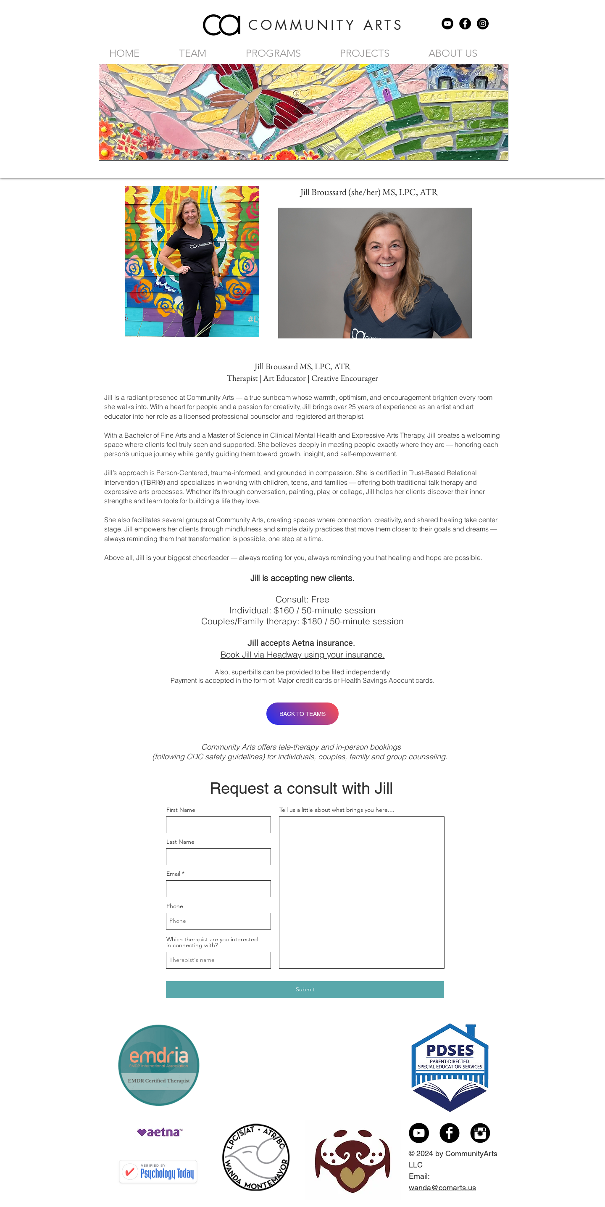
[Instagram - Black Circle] (483, 23)
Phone (174, 906)
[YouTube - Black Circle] (447, 23)
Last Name (180, 842)
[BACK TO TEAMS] (302, 714)
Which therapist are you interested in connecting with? (212, 942)
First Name (180, 810)
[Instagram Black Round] (480, 1133)
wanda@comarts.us (442, 1187)
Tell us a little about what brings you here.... (337, 810)
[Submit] (305, 989)
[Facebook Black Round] (449, 1133)
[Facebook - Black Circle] (465, 23)
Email (173, 874)
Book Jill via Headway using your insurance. (303, 654)
